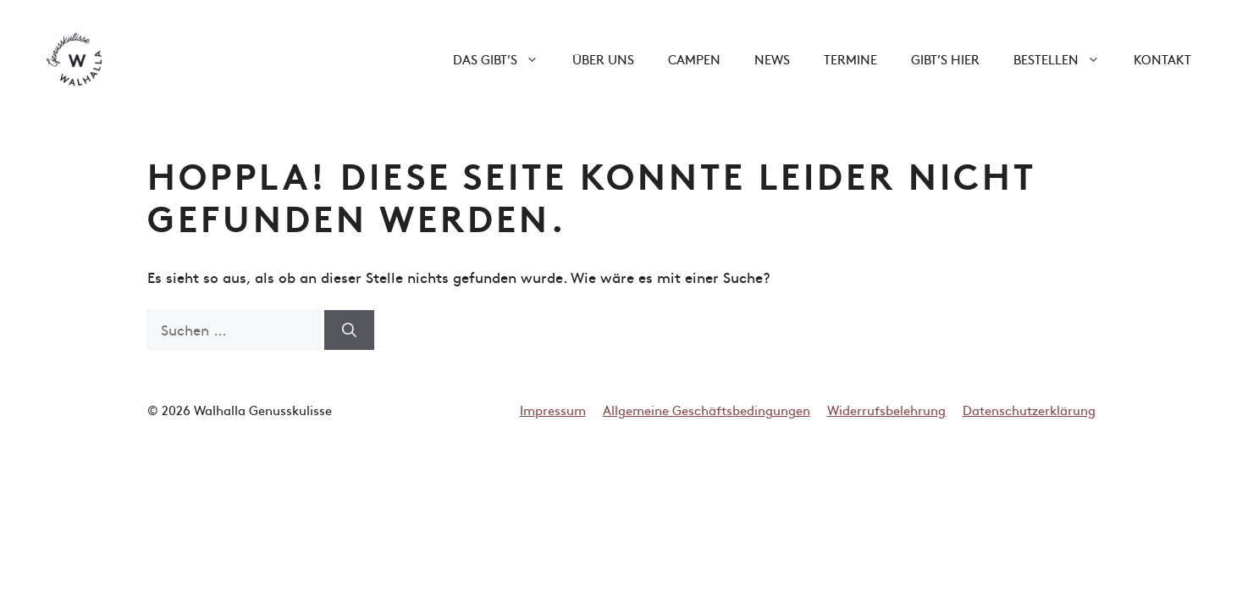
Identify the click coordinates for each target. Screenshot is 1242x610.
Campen (694, 59)
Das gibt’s (504, 59)
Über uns (603, 59)
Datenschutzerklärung (1029, 410)
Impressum (553, 410)
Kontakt (1162, 59)
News (772, 59)
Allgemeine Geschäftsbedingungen (706, 410)
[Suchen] (349, 330)
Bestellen (1065, 59)
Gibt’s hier (945, 59)
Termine (850, 59)
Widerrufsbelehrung (886, 410)
